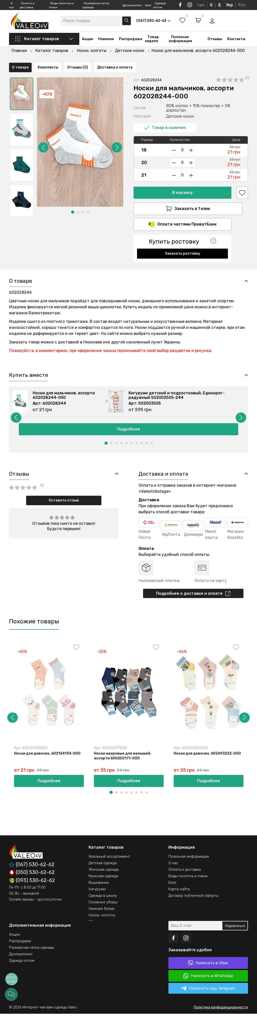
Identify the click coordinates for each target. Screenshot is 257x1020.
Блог (148, 5)
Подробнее (128, 432)
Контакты (236, 41)
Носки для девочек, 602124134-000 (49, 759)
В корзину (182, 179)
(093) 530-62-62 (32, 887)
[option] (22, 81)
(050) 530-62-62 (32, 879)
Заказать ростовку (182, 241)
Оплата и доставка (184, 875)
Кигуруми (97, 895)
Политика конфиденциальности (221, 1013)
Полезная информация (180, 41)
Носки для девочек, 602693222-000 (205, 761)
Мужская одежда (103, 882)
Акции (87, 41)
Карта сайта (179, 895)
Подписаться (235, 932)
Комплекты (48, 260)
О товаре (20, 260)
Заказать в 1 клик (182, 196)
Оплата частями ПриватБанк (183, 212)
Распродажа (130, 41)
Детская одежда (103, 869)
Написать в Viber (208, 969)
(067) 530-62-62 (31, 870)
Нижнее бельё (101, 915)
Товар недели (152, 41)
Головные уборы (103, 908)
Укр (229, 5)
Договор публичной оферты (193, 902)
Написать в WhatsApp (208, 982)
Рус (241, 5)
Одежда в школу (103, 902)
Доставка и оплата (115, 260)
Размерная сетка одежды (31, 954)
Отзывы (215, 41)
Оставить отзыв (64, 505)
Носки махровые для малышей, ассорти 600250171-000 (123, 761)
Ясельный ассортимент (109, 862)
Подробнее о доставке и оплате (193, 598)
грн (201, 5)
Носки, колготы (102, 921)
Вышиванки (99, 889)
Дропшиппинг (132, 5)
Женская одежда (104, 875)
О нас (173, 869)
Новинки (106, 41)
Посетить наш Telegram (208, 994)
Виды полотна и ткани (188, 882)
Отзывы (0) (77, 260)
